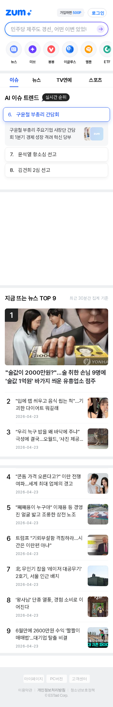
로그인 (98, 13)
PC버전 (56, 678)
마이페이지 (33, 678)
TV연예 (64, 80)
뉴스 (36, 80)
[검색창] (48, 29)
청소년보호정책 (83, 690)
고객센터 (79, 678)
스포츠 (95, 80)
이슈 (14, 80)
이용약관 (25, 690)
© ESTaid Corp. (56, 695)
